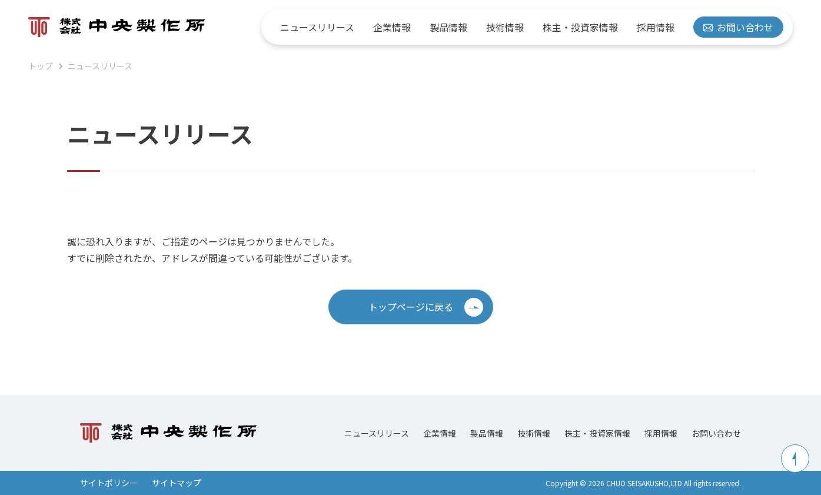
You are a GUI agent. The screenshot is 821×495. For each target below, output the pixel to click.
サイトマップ (176, 483)
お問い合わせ (738, 27)
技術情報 (505, 27)
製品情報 (448, 27)
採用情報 (655, 27)
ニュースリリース (317, 27)
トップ (40, 66)
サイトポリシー (109, 483)
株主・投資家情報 (580, 27)
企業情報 (392, 27)
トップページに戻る (425, 307)
